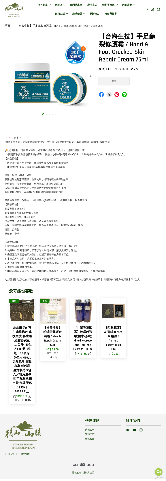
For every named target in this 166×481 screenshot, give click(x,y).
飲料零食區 (110, 6)
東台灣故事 (111, 14)
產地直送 (92, 6)
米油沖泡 (128, 6)
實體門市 (89, 436)
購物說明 (89, 431)
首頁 (7, 27)
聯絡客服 (89, 440)
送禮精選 (78, 14)
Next (90, 77)
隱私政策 (76, 474)
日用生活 (61, 14)
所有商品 (44, 6)
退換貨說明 (88, 474)
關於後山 (94, 14)
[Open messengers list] (158, 472)
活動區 (60, 6)
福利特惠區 (76, 6)
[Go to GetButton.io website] (159, 478)
